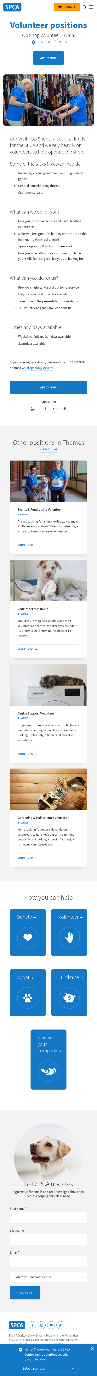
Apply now (48, 58)
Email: (14, 1252)
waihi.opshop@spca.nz (37, 368)
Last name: (17, 1230)
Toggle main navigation (91, 7)
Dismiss (92, 1349)
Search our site (84, 7)
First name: (18, 1209)
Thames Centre (50, 41)
